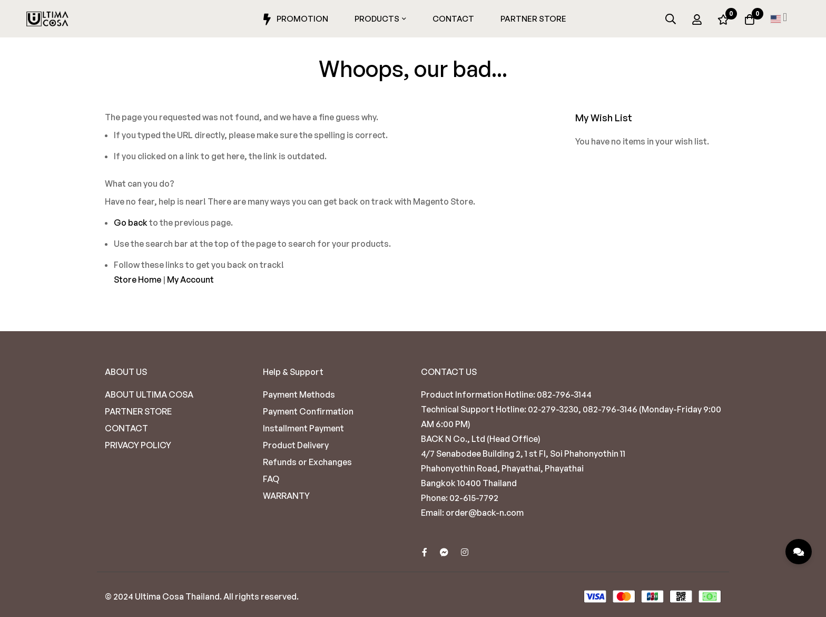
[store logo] (47, 19)
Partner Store (533, 19)
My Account (190, 279)
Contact (453, 19)
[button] (778, 19)
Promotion (294, 19)
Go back (131, 222)
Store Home (137, 279)
